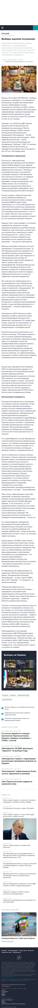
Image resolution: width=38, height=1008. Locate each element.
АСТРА (3, 995)
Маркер (3, 994)
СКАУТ (3, 993)
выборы (13, 695)
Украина (5, 695)
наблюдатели (7, 699)
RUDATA (4, 1002)
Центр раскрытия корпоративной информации (13, 1003)
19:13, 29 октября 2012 (8, 35)
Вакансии (31, 950)
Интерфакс (19, 27)
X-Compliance (5, 991)
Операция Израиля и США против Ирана (18, 938)
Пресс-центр (23, 950)
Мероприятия (17, 952)
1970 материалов (7, 941)
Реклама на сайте (7, 952)
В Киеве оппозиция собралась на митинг (19, 61)
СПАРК (3, 990)
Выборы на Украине (15, 655)
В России (5, 34)
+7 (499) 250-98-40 (11, 980)
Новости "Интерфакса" (7, 1000)
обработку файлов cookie (8, 976)
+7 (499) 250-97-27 (25, 980)
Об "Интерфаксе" (13, 950)
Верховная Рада (23, 695)
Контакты (4, 950)
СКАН (3, 1001)
